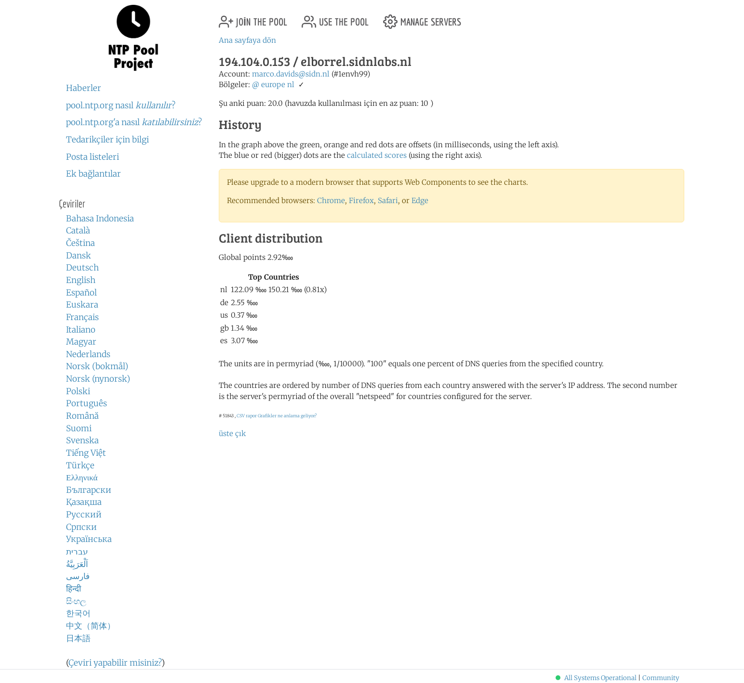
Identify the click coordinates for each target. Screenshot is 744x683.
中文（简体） (90, 625)
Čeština (80, 243)
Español (81, 292)
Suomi (79, 428)
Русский (84, 514)
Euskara (82, 304)
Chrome (331, 200)
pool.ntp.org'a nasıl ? (134, 122)
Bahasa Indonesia (100, 218)
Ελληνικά (82, 477)
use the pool (335, 18)
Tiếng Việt (86, 453)
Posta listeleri (92, 157)
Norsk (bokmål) (97, 366)
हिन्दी (73, 588)
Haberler (83, 88)
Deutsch (82, 267)
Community (660, 678)
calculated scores (377, 155)
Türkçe (80, 465)
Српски (81, 527)
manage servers (422, 18)
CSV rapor (247, 415)
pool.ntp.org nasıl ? (120, 105)
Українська (89, 539)
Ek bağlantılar (93, 173)
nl (290, 84)
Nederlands (88, 354)
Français (82, 317)
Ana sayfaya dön (247, 40)
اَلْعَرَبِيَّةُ (77, 564)
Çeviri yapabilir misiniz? (114, 662)
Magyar (81, 341)
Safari (388, 200)
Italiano (80, 329)
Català (78, 230)
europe (273, 84)
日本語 (78, 638)
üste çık (232, 433)
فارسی (78, 576)
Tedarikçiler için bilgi (107, 139)
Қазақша (84, 502)
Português (86, 403)
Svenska (82, 440)
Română (82, 416)
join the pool (253, 18)
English (80, 280)
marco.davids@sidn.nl (291, 73)
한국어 (78, 613)
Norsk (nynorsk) (98, 379)
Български (88, 490)
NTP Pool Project (133, 38)
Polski (78, 391)
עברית (77, 551)
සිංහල (76, 601)
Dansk (78, 255)
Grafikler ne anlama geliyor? (287, 415)
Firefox (361, 200)
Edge (420, 200)
